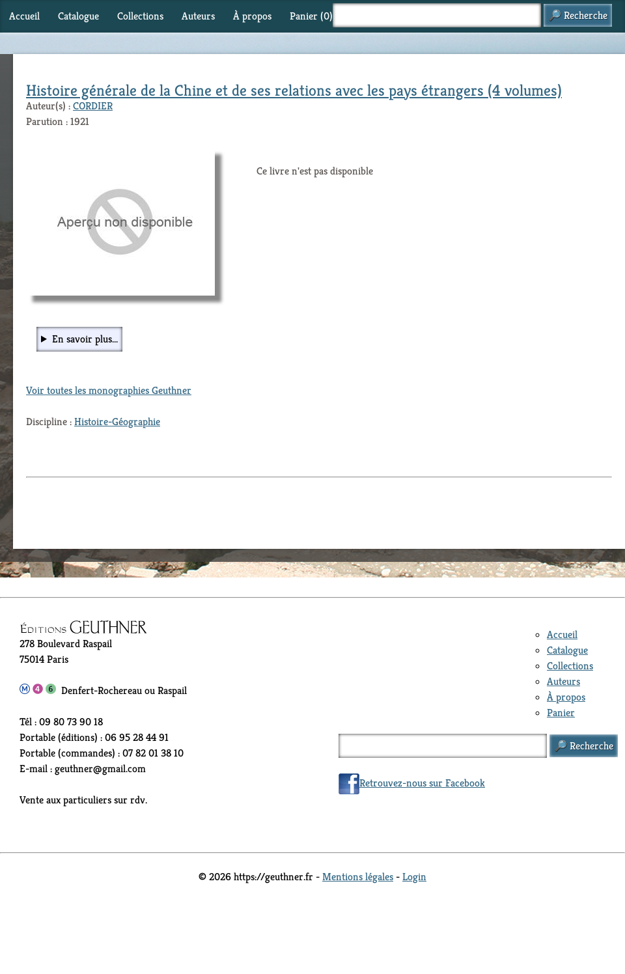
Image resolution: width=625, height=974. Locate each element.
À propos (252, 16)
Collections (140, 16)
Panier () (311, 16)
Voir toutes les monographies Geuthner (108, 390)
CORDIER (93, 106)
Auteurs (198, 16)
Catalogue (78, 16)
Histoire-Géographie (117, 421)
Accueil (24, 16)
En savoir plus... (85, 339)
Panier (561, 712)
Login (414, 877)
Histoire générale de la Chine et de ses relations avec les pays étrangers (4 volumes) (294, 90)
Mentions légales (357, 877)
